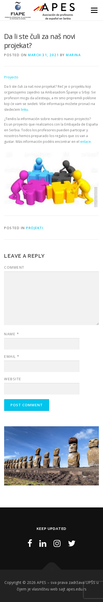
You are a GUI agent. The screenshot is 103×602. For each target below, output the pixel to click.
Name (11, 333)
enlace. (86, 141)
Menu (93, 10)
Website (12, 378)
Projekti (34, 228)
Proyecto (11, 77)
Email (12, 356)
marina (73, 55)
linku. (25, 109)
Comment (14, 267)
